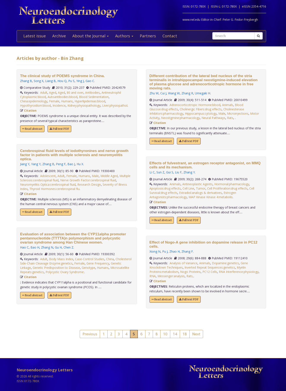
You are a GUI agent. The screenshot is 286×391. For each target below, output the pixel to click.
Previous (90, 333)
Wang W (174, 93)
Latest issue (34, 35)
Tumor (200, 188)
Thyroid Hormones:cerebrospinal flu (54, 189)
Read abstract (32, 128)
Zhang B (26, 81)
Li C (152, 172)
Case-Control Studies (89, 259)
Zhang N (47, 247)
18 (185, 333)
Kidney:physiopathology (83, 105)
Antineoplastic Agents (197, 184)
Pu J (165, 251)
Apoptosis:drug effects (165, 188)
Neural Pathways (213, 118)
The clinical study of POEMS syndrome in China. (62, 76)
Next (196, 333)
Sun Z (160, 172)
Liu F (178, 172)
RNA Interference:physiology (239, 272)
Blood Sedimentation (94, 97)
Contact (169, 35)
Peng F (61, 164)
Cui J (163, 93)
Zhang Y (189, 172)
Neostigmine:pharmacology (180, 118)
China (110, 259)
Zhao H (174, 251)
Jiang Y (24, 164)
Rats (230, 118)
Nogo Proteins (190, 272)
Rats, (190, 276)
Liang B (50, 81)
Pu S (71, 81)
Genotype (88, 268)
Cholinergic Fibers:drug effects (201, 109)
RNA (152, 276)
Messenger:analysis (171, 276)
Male (95, 176)
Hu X (80, 164)
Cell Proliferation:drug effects (227, 188)
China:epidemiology (33, 101)
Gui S (169, 172)
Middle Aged (109, 176)
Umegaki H (202, 93)
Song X (38, 81)
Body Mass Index (61, 259)
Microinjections (237, 113)
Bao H (34, 247)
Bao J (71, 164)
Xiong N (154, 251)
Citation (30, 110)
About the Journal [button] (90, 35)
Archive (59, 35)
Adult (43, 92)
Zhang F (187, 251)
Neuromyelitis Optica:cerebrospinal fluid (48, 184)
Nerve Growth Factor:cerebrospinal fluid (88, 180)
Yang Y (36, 164)
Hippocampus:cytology (201, 113)
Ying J (80, 81)
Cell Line (188, 188)
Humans (67, 101)
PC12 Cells (209, 272)
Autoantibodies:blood (62, 97)
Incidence (59, 105)
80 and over (75, 92)
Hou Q (62, 81)
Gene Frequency (97, 263)
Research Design (89, 184)
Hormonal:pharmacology (231, 184)
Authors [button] (124, 35)
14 (175, 333)
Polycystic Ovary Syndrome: (65, 272)
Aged (52, 92)
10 (165, 333)
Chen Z (68, 247)
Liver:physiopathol (114, 105)
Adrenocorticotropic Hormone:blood (195, 105)
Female (54, 101)
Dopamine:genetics (225, 263)
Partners (148, 35)
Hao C (24, 247)
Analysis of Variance (183, 263)
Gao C (90, 81)
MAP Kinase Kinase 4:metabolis (211, 197)
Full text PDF (59, 128)
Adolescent (48, 176)
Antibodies (92, 92)
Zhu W (154, 93)
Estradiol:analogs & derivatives (200, 193)
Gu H (58, 247)
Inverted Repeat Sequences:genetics (209, 267)
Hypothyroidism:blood (35, 105)
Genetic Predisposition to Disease (56, 268)
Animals (227, 105)
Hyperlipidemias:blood (90, 101)
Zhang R (187, 93)
